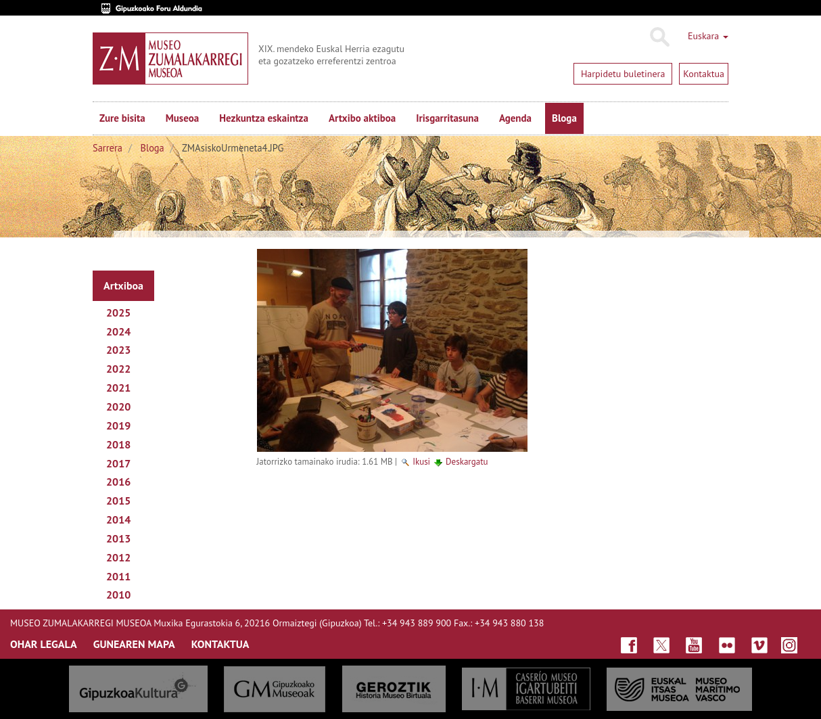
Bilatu (659, 37)
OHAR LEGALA (43, 644)
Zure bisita (122, 118)
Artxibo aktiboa (362, 118)
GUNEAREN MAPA (134, 644)
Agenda (515, 118)
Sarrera (107, 147)
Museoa (182, 118)
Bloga (564, 118)
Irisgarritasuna (447, 118)
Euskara (708, 36)
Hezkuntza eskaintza (263, 118)
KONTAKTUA (220, 644)
